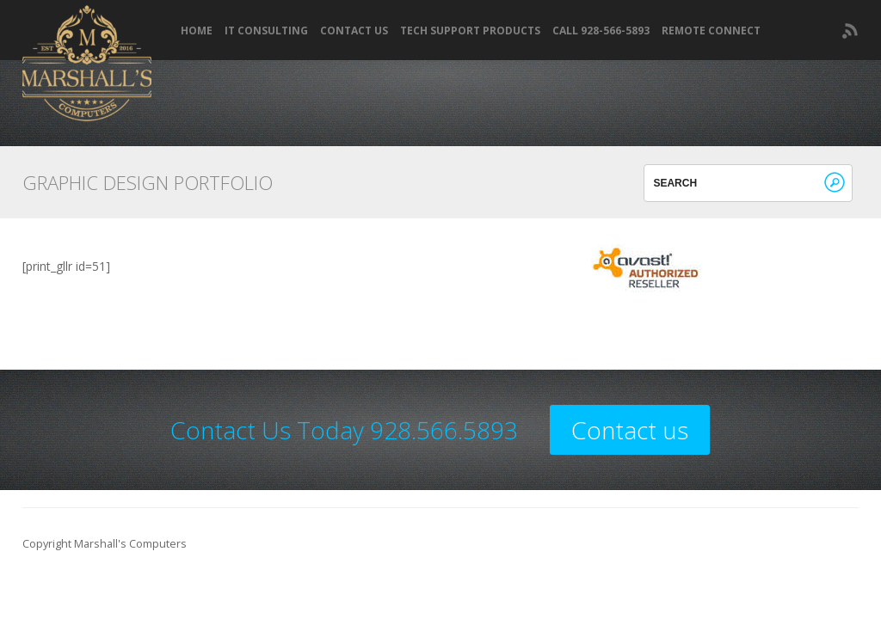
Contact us (629, 430)
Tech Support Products (470, 31)
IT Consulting (266, 31)
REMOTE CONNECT (711, 31)
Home (197, 31)
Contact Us (354, 31)
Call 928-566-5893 (601, 31)
